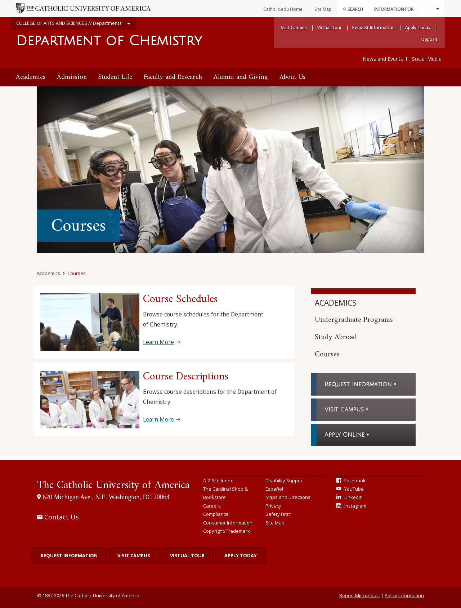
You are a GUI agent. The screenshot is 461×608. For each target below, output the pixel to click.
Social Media (427, 58)
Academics (30, 77)
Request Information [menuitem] (373, 27)
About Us (292, 77)
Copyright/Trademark (226, 531)
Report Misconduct (359, 595)
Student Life (115, 77)
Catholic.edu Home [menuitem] (283, 9)
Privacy (273, 506)
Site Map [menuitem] (323, 9)
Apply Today (240, 555)
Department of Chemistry (109, 41)
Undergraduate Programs (354, 319)
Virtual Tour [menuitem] (329, 27)
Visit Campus (344, 409)
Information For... (406, 8)
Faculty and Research (173, 77)
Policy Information (404, 595)
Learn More (158, 342)
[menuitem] (352, 8)
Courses (76, 273)
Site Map (275, 522)
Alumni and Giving (241, 77)
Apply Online (344, 435)
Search (353, 9)
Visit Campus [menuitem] (294, 27)
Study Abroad (336, 337)
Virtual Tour (187, 555)
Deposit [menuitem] (429, 39)
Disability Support (284, 480)
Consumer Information (227, 522)
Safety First (277, 514)
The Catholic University (113, 485)
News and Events (383, 58)
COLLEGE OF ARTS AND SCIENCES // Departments (73, 23)
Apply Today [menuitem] (417, 27)
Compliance (216, 514)
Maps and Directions (287, 497)
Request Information (358, 384)
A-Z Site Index (218, 480)
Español (274, 489)
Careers (212, 506)
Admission (72, 77)
